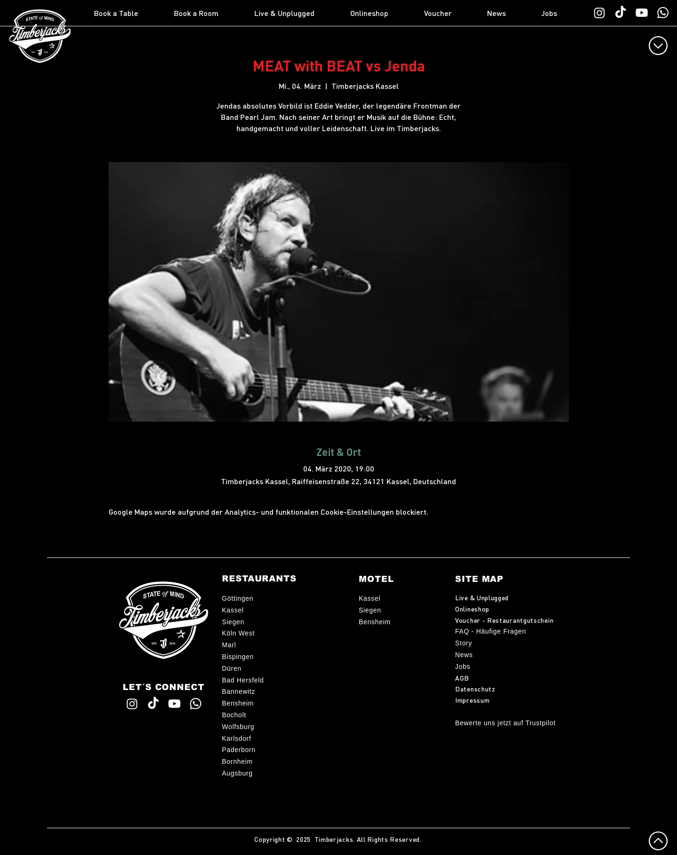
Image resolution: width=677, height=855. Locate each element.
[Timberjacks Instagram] (599, 13)
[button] (129, 13)
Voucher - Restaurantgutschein (504, 620)
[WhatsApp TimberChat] (663, 13)
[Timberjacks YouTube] (642, 13)
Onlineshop (472, 608)
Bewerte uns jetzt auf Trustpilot (505, 723)
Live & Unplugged (482, 597)
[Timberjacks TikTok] (621, 13)
